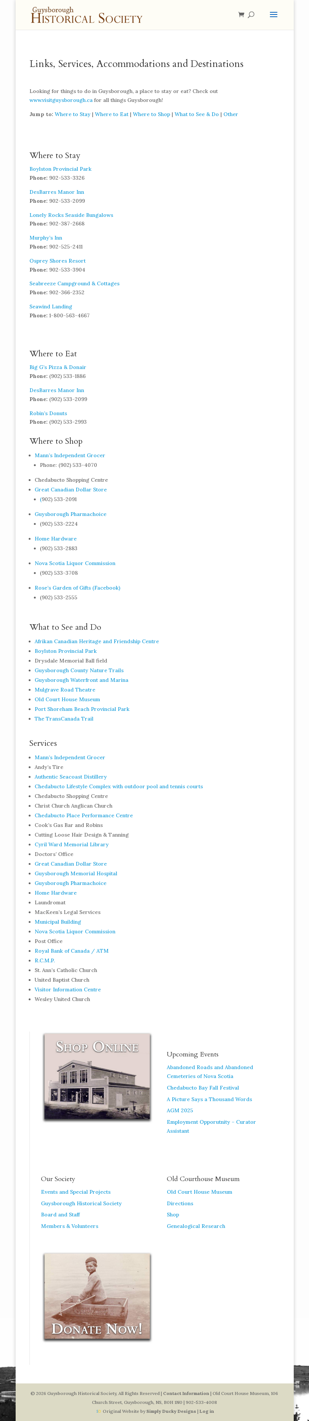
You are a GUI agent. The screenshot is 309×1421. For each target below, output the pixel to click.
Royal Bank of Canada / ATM (72, 950)
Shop (173, 1214)
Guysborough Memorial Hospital (76, 873)
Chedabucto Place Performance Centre (84, 815)
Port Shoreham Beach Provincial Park (82, 709)
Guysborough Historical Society (81, 1203)
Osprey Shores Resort (57, 260)
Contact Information (186, 1393)
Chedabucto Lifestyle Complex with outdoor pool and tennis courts (119, 786)
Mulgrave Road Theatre (65, 689)
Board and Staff (60, 1214)
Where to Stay (72, 114)
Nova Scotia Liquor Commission (75, 563)
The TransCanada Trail (64, 718)
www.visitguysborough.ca (61, 100)
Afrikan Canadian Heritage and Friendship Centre (97, 641)
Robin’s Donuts (48, 413)
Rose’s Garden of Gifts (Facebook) (77, 587)
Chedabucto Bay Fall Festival (203, 1087)
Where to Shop (151, 114)
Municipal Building (58, 921)
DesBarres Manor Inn (56, 192)
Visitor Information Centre (68, 989)
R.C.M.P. (45, 960)
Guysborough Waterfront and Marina (81, 680)
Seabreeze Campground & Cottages (74, 283)
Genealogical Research (196, 1226)
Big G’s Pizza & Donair (57, 367)
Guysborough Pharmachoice (70, 514)
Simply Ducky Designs (171, 1411)
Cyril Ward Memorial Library (72, 844)
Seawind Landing (50, 306)
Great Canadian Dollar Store (71, 489)
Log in (207, 1411)
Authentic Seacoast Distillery (71, 776)
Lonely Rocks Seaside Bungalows (71, 215)
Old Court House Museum (67, 699)
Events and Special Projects (76, 1192)
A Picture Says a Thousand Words (209, 1099)
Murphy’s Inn (45, 237)
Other (230, 114)
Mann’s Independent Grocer (70, 455)
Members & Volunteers (69, 1226)
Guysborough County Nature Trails (79, 670)
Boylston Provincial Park (60, 169)
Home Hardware (56, 538)
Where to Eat (111, 114)
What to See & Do (197, 114)
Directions (180, 1203)
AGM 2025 (180, 1110)
